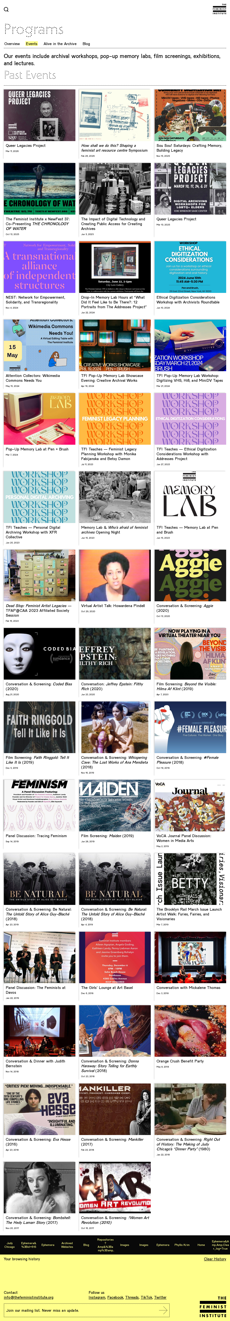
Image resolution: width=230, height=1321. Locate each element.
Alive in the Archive (60, 43)
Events (31, 43)
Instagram (97, 1297)
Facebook (115, 1297)
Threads (132, 1297)
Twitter (160, 1297)
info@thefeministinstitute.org (29, 1297)
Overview (12, 43)
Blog (86, 43)
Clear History (215, 1258)
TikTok (146, 1297)
